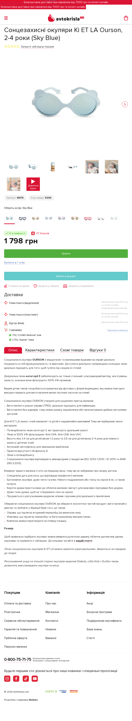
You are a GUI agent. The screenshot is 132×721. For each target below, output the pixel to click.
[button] (125, 104)
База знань (94, 629)
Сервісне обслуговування (21, 621)
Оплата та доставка (17, 603)
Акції (90, 603)
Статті (91, 638)
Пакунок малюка (15, 646)
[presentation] (13, 350)
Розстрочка (12, 612)
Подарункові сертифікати (104, 621)
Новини (50, 629)
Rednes (33, 699)
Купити (66, 253)
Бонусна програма (99, 612)
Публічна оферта (15, 638)
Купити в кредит (66, 276)
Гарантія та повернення (20, 629)
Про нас (50, 603)
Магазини (52, 612)
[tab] (13, 350)
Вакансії (50, 638)
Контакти (51, 621)
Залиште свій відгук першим (37, 46)
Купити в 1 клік (14, 262)
